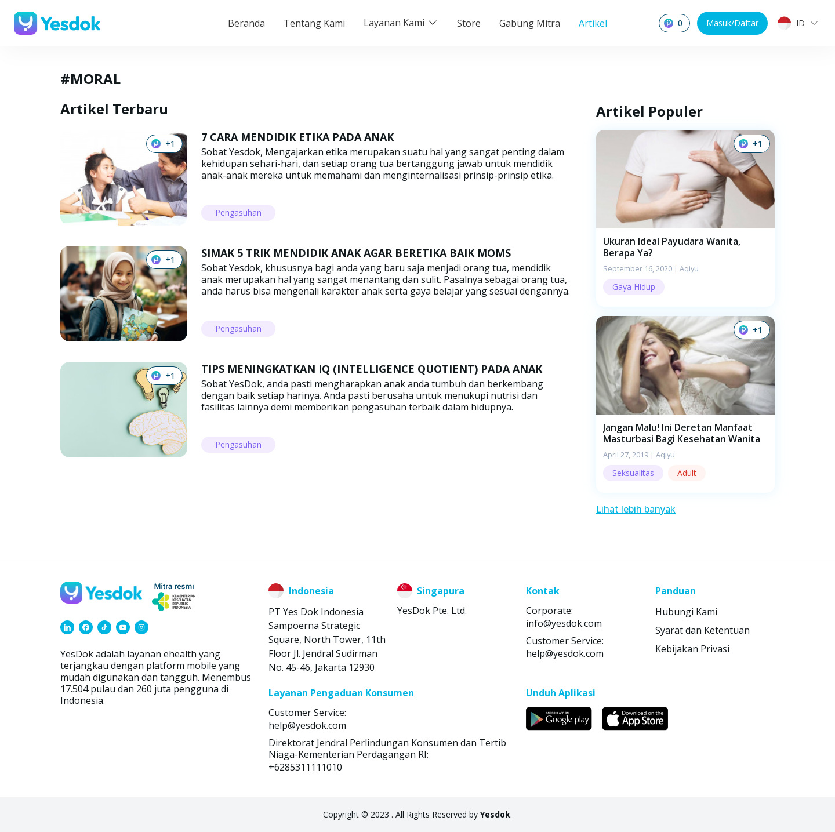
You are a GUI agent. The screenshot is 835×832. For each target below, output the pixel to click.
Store (469, 23)
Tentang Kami (314, 23)
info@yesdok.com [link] (564, 623)
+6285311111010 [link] (305, 767)
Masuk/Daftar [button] (732, 22)
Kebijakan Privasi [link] (692, 648)
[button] (685, 218)
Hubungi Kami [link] (686, 611)
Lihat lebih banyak (636, 509)
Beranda (246, 23)
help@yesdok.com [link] (565, 653)
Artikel (593, 23)
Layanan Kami (401, 22)
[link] (67, 627)
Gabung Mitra (529, 23)
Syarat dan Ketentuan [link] (702, 630)
